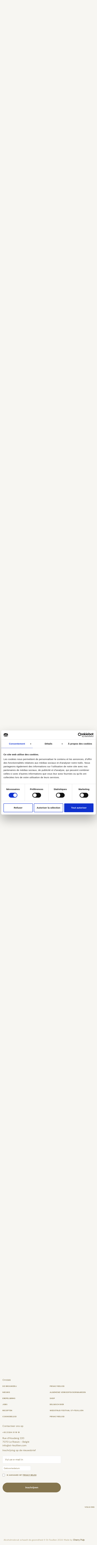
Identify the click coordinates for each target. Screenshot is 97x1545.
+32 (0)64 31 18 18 (11, 1432)
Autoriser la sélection (48, 807)
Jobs (4, 1404)
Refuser (18, 807)
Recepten (7, 1410)
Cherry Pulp (79, 1539)
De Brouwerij (9, 1386)
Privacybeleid (57, 1386)
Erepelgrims (8, 1398)
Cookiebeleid (9, 1416)
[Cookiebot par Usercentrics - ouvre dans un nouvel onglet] (80, 735)
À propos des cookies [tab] (80, 743)
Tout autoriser (79, 807)
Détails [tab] (48, 743)
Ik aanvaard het (21, 1475)
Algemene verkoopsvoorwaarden (68, 1392)
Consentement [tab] (17, 743)
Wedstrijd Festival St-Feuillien (67, 1410)
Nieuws (6, 1392)
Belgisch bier (57, 1404)
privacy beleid (29, 1475)
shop (52, 1398)
